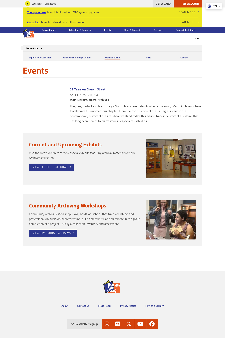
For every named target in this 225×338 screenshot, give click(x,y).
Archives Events (112, 57)
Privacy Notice (128, 305)
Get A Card (163, 4)
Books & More (49, 30)
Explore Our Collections (40, 57)
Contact (184, 57)
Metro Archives (34, 48)
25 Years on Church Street (87, 89)
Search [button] (196, 38)
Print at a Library (154, 305)
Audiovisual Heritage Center (77, 57)
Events (107, 30)
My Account (190, 4)
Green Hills (33, 22)
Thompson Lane (36, 12)
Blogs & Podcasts (132, 30)
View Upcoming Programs (52, 233)
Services (158, 30)
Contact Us (50, 3)
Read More (188, 12)
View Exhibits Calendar (50, 167)
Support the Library (186, 30)
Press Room (104, 305)
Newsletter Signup (86, 324)
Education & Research (80, 30)
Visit (148, 57)
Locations (37, 3)
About (64, 305)
